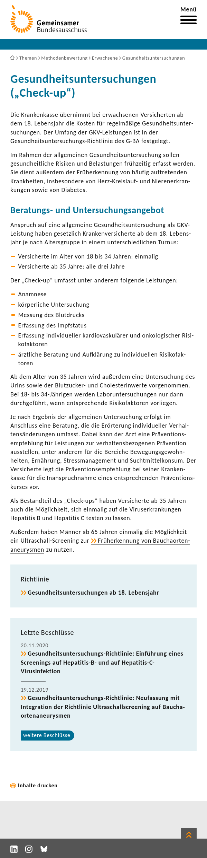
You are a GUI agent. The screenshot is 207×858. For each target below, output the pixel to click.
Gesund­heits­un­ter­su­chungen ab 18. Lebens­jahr (93, 592)
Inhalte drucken (38, 785)
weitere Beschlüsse (46, 735)
